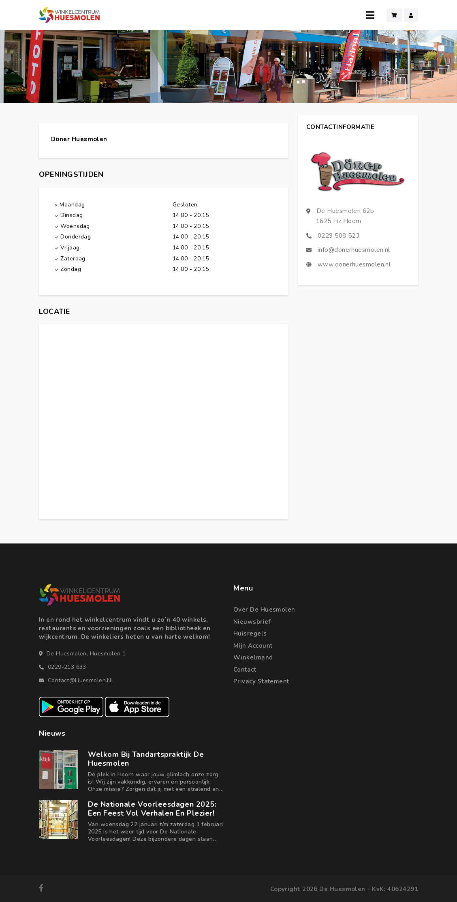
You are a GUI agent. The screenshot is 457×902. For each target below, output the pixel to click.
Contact (244, 670)
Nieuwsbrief (252, 622)
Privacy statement (261, 681)
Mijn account (252, 646)
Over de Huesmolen (264, 610)
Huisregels (250, 633)
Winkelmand (253, 657)
